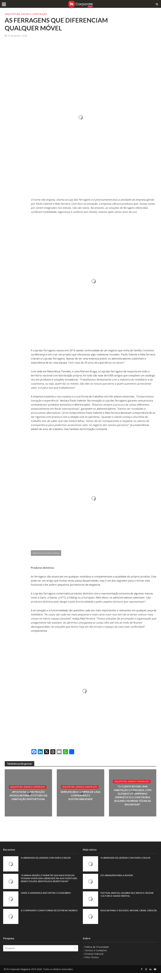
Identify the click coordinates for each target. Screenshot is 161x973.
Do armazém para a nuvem (116, 875)
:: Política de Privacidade (96, 946)
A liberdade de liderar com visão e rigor (46, 857)
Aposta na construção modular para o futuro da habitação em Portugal (28, 795)
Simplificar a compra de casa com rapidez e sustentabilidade (80, 795)
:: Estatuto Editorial (93, 953)
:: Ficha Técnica (91, 957)
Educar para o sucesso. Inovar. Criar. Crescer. (128, 910)
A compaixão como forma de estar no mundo (49, 910)
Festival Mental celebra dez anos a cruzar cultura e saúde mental (126, 894)
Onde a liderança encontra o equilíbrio (46, 893)
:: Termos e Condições (95, 950)
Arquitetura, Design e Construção (26, 14)
